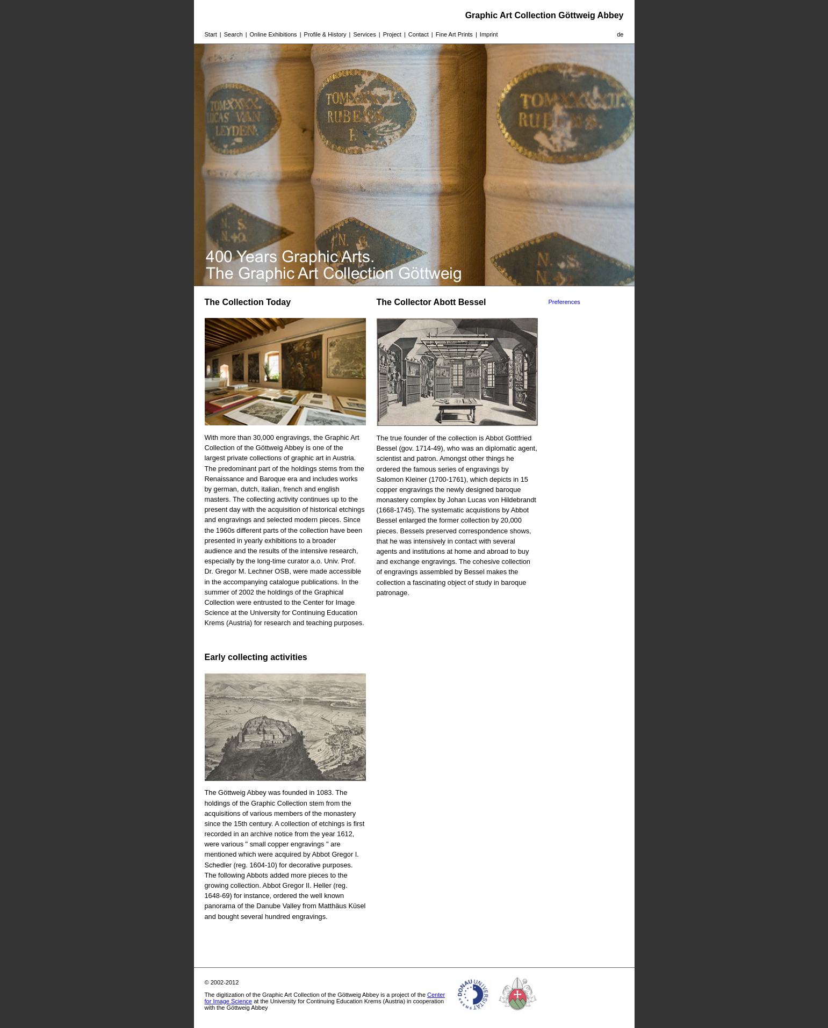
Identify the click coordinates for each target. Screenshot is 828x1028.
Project (392, 34)
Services (364, 34)
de (620, 34)
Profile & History (325, 34)
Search (233, 34)
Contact (418, 34)
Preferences (564, 302)
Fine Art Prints (454, 34)
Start (211, 34)
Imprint (489, 34)
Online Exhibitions (273, 34)
